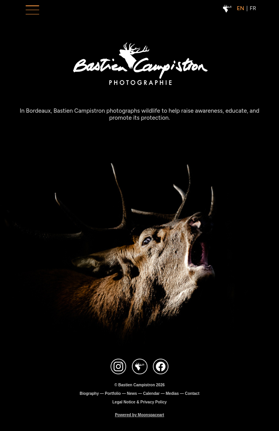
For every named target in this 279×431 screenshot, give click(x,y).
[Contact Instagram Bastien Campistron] (118, 367)
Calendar (151, 393)
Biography (89, 393)
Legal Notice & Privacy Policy (139, 402)
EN (240, 8)
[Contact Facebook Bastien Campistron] (160, 367)
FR (253, 8)
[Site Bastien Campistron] (139, 367)
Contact (192, 393)
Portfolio (113, 393)
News (132, 393)
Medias (172, 393)
